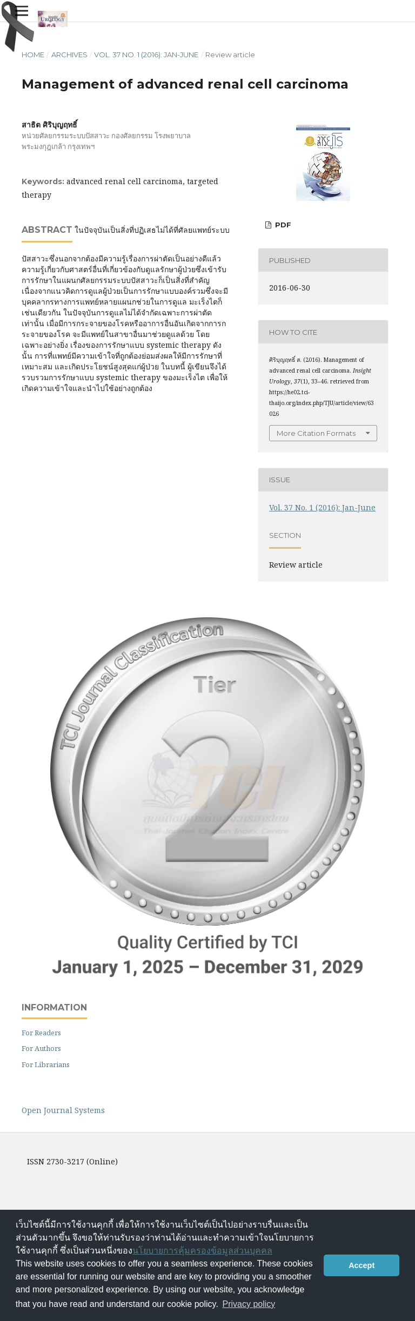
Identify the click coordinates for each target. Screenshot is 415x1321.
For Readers (41, 1032)
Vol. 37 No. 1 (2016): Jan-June (146, 54)
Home (33, 54)
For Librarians (46, 1064)
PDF (282, 224)
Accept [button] (361, 1265)
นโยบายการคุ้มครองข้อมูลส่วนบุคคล (202, 1250)
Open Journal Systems (63, 1110)
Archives (69, 54)
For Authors (41, 1048)
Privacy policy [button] (249, 1304)
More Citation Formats (316, 433)
